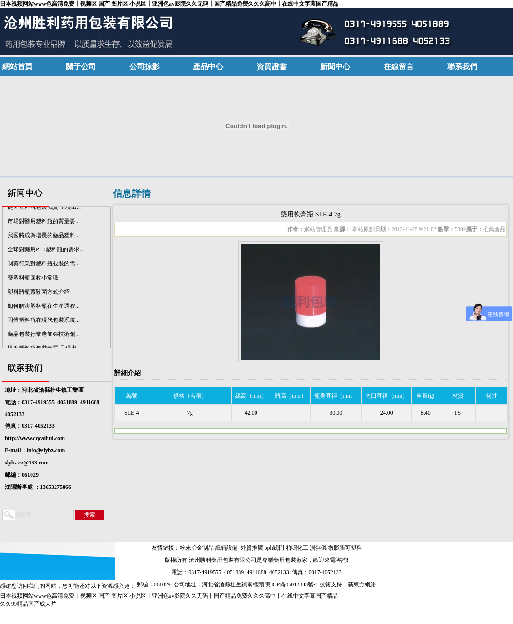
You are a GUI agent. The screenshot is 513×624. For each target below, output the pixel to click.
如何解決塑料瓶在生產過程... (44, 307)
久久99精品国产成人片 (28, 603)
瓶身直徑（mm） (335, 395)
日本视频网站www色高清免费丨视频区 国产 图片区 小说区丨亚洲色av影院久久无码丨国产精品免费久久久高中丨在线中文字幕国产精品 (169, 3)
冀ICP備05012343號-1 (292, 584)
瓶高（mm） (290, 395)
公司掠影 (144, 67)
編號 (131, 395)
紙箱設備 (226, 547)
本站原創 (363, 229)
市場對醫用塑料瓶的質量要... (44, 222)
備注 (491, 395)
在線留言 (399, 67)
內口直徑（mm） (386, 395)
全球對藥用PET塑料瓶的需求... (46, 251)
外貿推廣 (251, 547)
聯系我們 (462, 67)
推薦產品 (494, 229)
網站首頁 (17, 67)
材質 (458, 395)
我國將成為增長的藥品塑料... (44, 236)
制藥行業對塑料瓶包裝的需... (44, 265)
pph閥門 (274, 547)
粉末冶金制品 (197, 547)
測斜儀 (318, 547)
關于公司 (81, 67)
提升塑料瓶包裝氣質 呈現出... (44, 208)
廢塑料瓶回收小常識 (33, 279)
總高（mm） (251, 395)
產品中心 (208, 67)
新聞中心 (335, 67)
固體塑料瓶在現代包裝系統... (44, 321)
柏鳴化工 (297, 547)
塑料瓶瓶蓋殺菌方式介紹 (39, 293)
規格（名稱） (190, 395)
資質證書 (271, 67)
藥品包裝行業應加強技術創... (44, 335)
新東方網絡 (362, 584)
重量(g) (425, 395)
